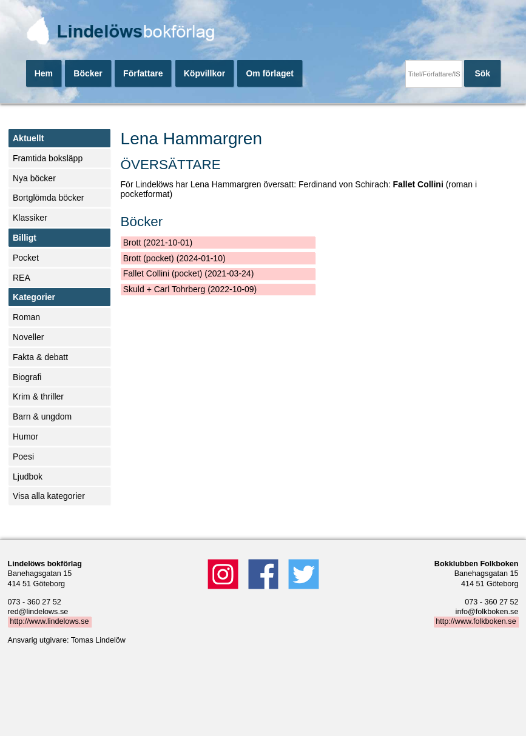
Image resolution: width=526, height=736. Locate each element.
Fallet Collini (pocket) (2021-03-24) (188, 273)
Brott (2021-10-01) (157, 242)
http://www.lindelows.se (49, 622)
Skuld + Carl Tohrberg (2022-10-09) (190, 289)
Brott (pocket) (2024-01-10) (174, 258)
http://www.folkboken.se (476, 622)
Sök (482, 73)
